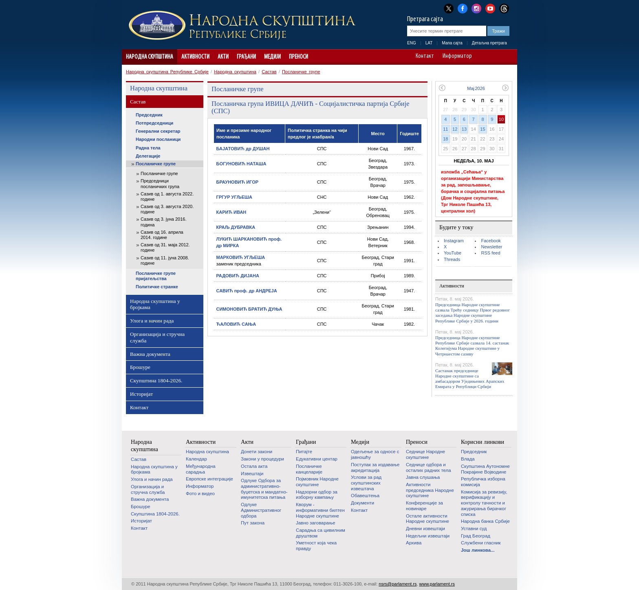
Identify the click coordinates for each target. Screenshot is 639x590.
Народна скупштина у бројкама (155, 304)
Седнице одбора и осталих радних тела (428, 467)
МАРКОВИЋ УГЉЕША (240, 257)
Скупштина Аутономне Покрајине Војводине (485, 469)
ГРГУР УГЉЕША (234, 197)
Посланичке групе (301, 71)
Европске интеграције (209, 478)
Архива (413, 542)
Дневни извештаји (425, 528)
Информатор (457, 56)
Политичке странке (157, 286)
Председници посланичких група (160, 183)
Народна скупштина (149, 57)
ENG (411, 43)
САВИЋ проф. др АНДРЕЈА (246, 290)
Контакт (425, 56)
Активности (195, 57)
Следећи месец (505, 87)
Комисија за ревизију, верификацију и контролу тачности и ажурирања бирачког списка (484, 503)
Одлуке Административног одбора (261, 510)
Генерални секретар (158, 131)
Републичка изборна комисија (483, 481)
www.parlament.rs (437, 583)
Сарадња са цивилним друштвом (320, 533)
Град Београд (475, 535)
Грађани (246, 57)
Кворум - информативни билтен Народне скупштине (320, 510)
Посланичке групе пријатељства (156, 276)
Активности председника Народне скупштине (430, 490)
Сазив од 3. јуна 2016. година (163, 222)
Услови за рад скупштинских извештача (366, 483)
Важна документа (150, 354)
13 (464, 129)
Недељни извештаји (428, 535)
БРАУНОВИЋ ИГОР (237, 182)
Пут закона (252, 522)
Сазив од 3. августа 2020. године (167, 209)
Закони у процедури (262, 458)
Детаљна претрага (489, 43)
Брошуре (140, 367)
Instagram (454, 240)
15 (482, 129)
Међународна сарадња (201, 469)
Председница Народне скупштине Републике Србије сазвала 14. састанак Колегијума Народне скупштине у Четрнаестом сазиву (472, 345)
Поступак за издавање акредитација (375, 467)
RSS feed (490, 252)
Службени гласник (481, 542)
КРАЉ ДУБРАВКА (236, 227)
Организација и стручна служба (157, 337)
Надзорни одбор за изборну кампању (316, 494)
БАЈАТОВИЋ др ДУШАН (243, 148)
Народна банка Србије (485, 521)
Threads (452, 259)
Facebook (490, 240)
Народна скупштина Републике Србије (167, 71)
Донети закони (256, 451)
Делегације (148, 156)
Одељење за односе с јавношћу (375, 454)
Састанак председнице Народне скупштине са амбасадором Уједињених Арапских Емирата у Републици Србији (469, 378)
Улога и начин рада (152, 321)
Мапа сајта (452, 43)
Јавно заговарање (315, 522)
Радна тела (148, 147)
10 (501, 119)
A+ (495, 57)
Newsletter (491, 246)
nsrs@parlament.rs (397, 583)
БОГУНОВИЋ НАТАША (241, 163)
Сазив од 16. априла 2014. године (162, 235)
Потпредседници (154, 123)
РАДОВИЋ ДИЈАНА (237, 275)
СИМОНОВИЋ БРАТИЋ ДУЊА (249, 309)
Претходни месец (441, 87)
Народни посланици (158, 139)
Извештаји (252, 473)
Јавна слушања (423, 477)
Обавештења (365, 495)
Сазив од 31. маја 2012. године (165, 247)
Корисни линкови (482, 442)
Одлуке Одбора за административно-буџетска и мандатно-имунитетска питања (264, 489)
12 (454, 129)
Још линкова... (478, 550)
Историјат (141, 394)
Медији (272, 57)
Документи (362, 502)
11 (445, 129)
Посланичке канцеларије (309, 469)
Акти (223, 57)
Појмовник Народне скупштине (317, 481)
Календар (196, 458)
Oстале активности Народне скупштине (427, 518)
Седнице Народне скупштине (425, 454)
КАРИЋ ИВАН (231, 212)
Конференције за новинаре (424, 505)
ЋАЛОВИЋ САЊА (236, 324)
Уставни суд (474, 528)
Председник (149, 114)
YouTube (452, 252)
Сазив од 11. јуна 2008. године (165, 260)
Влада (468, 458)
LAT (429, 43)
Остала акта (254, 466)
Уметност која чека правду (316, 545)
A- (484, 57)
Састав (269, 71)
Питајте (304, 451)
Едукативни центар (316, 458)
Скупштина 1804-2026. (156, 380)
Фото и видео (200, 493)
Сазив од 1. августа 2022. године (167, 196)
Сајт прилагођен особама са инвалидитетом (507, 57)
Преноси (298, 57)
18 (445, 138)
